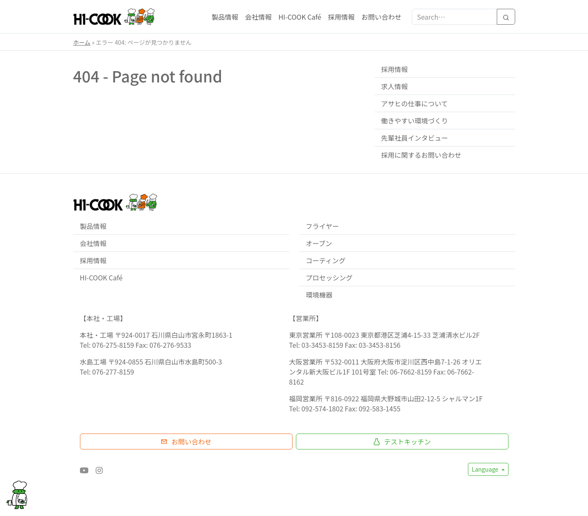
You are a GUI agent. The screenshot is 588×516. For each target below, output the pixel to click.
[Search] (506, 17)
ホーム (82, 42)
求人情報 (394, 86)
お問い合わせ (381, 17)
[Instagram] (99, 469)
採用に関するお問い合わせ (421, 155)
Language (486, 469)
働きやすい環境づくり (414, 121)
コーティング (326, 260)
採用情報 (341, 17)
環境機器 (319, 295)
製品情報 (224, 17)
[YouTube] (84, 469)
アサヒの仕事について (414, 103)
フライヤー (322, 226)
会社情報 (258, 17)
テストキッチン (402, 441)
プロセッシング (329, 277)
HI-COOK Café (299, 17)
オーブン (319, 243)
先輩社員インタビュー (414, 138)
